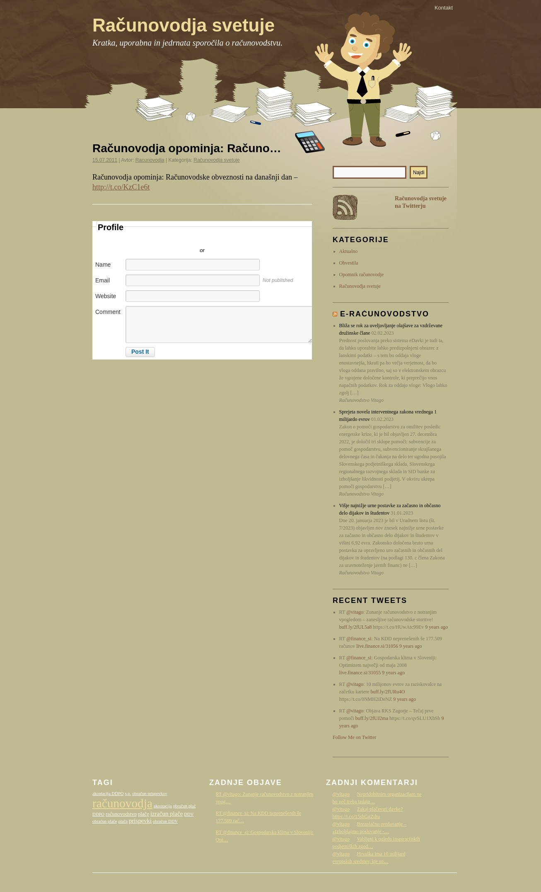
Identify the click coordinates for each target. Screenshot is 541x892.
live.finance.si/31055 (360, 673)
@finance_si (358, 639)
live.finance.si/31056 (377, 646)
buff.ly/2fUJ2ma (371, 718)
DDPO (98, 814)
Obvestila (348, 263)
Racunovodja (149, 160)
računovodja (122, 803)
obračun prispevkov (149, 793)
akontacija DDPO (107, 793)
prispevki (140, 820)
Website (105, 296)
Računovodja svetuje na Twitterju (421, 202)
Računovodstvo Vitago (432, 881)
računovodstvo (121, 814)
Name (103, 264)
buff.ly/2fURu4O (388, 692)
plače (143, 814)
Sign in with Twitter (165, 238)
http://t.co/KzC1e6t (121, 187)
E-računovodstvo (384, 314)
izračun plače (166, 813)
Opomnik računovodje (361, 274)
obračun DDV (165, 821)
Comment (108, 312)
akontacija (163, 806)
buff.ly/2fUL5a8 (355, 627)
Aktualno (348, 251)
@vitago (354, 612)
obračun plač (184, 806)
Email (102, 280)
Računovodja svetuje (183, 25)
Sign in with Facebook (239, 238)
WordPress (391, 881)
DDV (188, 814)
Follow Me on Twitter (354, 737)
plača (122, 821)
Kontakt (444, 8)
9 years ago (436, 627)
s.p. (128, 793)
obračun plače (104, 821)
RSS (345, 207)
